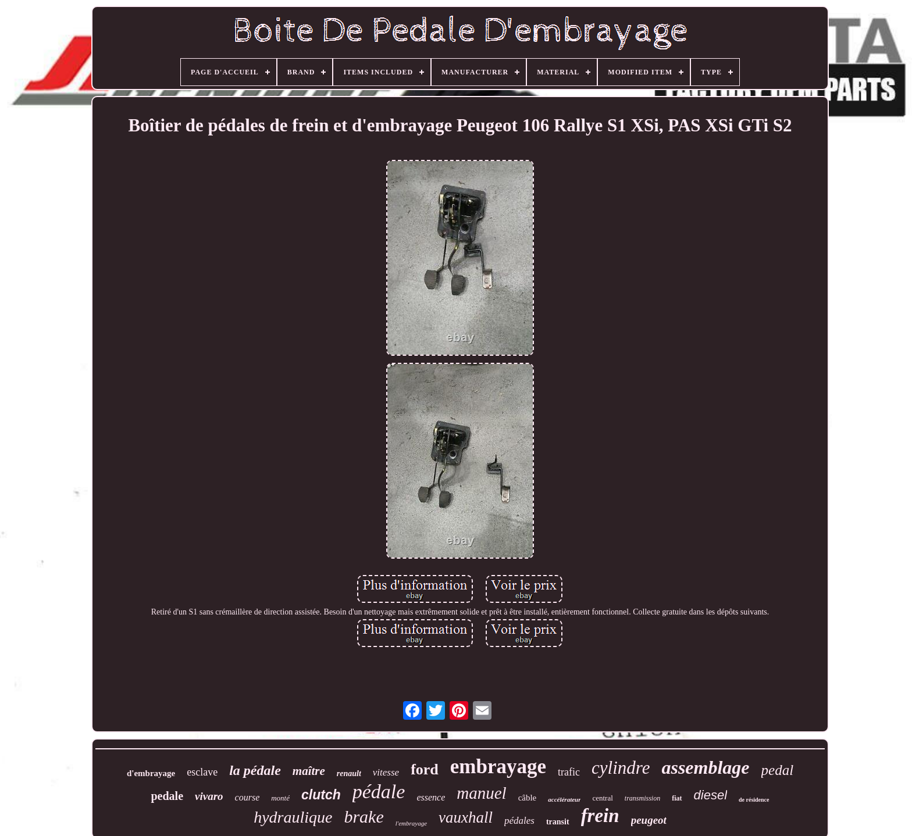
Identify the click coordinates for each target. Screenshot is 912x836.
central (602, 798)
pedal (777, 770)
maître (309, 771)
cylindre (621, 768)
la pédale (255, 770)
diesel (710, 795)
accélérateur (564, 799)
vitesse (386, 772)
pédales (519, 820)
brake (363, 816)
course (247, 797)
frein (600, 815)
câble (527, 797)
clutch (321, 794)
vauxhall (466, 817)
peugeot (649, 820)
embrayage (498, 766)
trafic (569, 772)
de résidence (754, 799)
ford (425, 769)
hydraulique (293, 817)
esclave (202, 772)
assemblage (705, 767)
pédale (378, 791)
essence (430, 797)
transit (557, 821)
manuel (481, 793)
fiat (677, 798)
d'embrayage (151, 773)
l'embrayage (411, 823)
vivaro (209, 796)
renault (349, 773)
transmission (642, 798)
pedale (167, 795)
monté (280, 798)
